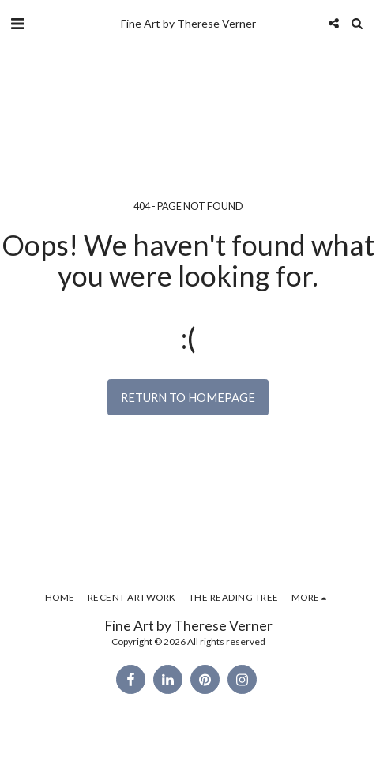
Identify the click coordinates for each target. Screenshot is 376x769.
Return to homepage (188, 397)
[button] (17, 23)
